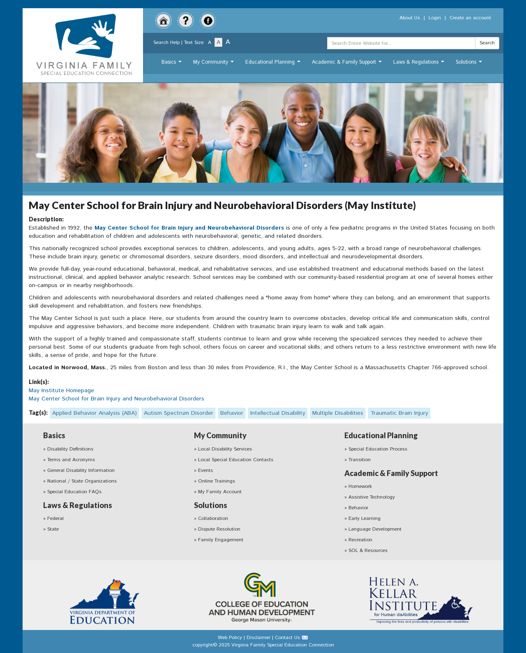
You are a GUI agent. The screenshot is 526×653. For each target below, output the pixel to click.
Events (205, 470)
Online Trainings (216, 481)
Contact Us (287, 637)
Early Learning (364, 518)
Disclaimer (258, 637)
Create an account (470, 17)
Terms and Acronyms (71, 459)
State (53, 529)
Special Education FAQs (74, 491)
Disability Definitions (70, 449)
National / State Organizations (82, 481)
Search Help (166, 42)
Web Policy (230, 637)
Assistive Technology (371, 497)
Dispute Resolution (219, 529)
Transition (359, 459)
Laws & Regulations (419, 64)
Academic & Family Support (348, 64)
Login (435, 17)
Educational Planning (273, 64)
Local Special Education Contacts (235, 459)
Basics (172, 64)
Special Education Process (377, 449)
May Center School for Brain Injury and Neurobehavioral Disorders (189, 228)
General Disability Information (81, 470)
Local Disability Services (225, 449)
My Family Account (220, 491)
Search (487, 42)
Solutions (470, 64)
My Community (214, 64)
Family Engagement (220, 539)
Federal (55, 518)
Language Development (374, 529)
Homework (360, 486)
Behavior (358, 507)
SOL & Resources (368, 550)
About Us (409, 17)
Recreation (360, 539)
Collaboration (213, 518)
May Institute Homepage (61, 390)
